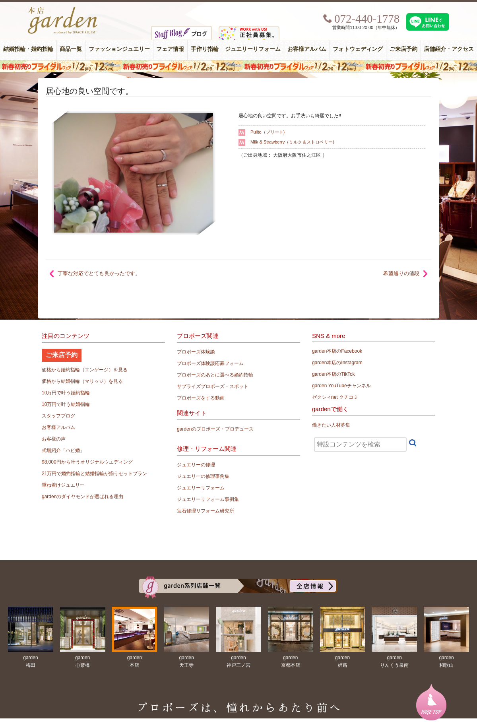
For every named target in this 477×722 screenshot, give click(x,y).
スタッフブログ (58, 416)
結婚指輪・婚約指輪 (28, 49)
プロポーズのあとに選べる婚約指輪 (215, 375)
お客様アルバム (306, 49)
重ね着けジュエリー (63, 485)
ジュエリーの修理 (196, 465)
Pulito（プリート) (267, 132)
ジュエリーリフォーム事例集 (208, 499)
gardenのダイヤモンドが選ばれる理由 (82, 496)
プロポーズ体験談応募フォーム (210, 363)
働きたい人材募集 (331, 425)
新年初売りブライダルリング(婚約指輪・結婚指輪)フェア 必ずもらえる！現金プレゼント (238, 66)
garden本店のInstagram (337, 362)
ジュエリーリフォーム (253, 49)
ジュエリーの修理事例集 (203, 476)
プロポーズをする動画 (201, 398)
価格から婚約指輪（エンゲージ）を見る (85, 370)
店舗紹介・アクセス (449, 49)
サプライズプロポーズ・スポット (212, 386)
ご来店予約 (403, 49)
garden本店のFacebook (337, 351)
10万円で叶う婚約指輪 (66, 393)
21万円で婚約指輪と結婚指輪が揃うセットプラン (94, 473)
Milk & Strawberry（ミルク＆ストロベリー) (292, 142)
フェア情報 (170, 49)
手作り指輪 (205, 49)
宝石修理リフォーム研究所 (205, 511)
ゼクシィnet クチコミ (335, 397)
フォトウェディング (358, 49)
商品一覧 (71, 49)
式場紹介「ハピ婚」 (63, 450)
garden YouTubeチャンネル (341, 385)
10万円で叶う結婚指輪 (66, 404)
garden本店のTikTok (333, 374)
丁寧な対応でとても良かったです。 (99, 273)
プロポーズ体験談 (196, 352)
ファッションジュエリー (119, 49)
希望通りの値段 (401, 273)
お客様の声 (54, 439)
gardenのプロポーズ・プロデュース (215, 429)
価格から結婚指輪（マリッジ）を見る (82, 381)
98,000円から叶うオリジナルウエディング (87, 462)
